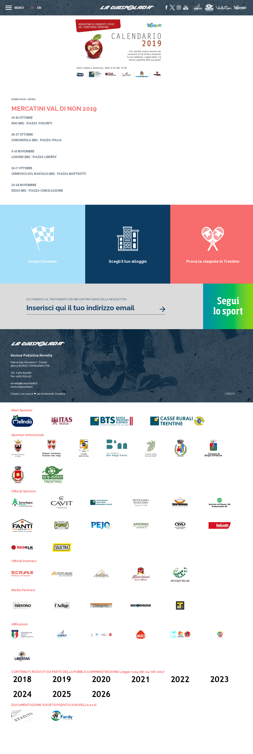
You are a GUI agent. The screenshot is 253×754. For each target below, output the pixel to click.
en (39, 7)
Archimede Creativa (53, 393)
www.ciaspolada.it (22, 386)
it (32, 7)
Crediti (230, 393)
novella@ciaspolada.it (24, 383)
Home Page (18, 99)
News (31, 99)
